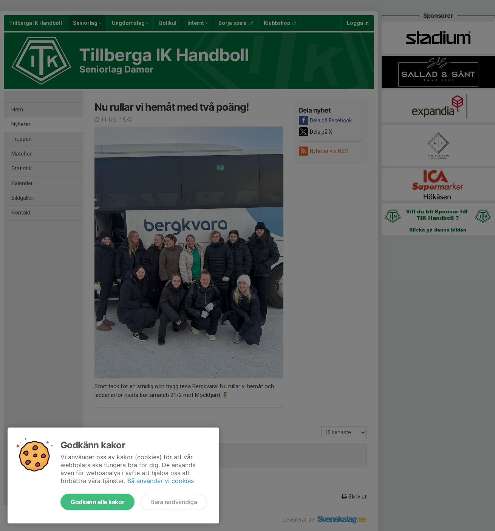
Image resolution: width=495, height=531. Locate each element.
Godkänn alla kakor (97, 502)
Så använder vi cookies (160, 481)
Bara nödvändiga (173, 502)
